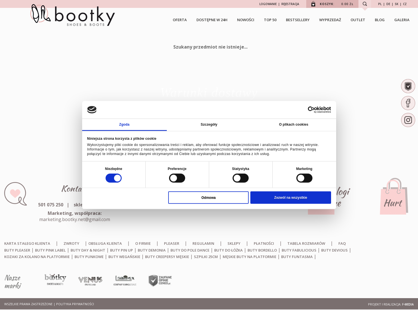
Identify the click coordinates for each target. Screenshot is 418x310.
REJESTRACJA (290, 4)
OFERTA (180, 19)
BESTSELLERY (298, 19)
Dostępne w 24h (211, 19)
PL (380, 4)
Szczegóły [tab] (209, 124)
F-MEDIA (408, 304)
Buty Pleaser (17, 250)
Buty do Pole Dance (189, 250)
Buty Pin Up (121, 250)
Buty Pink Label (50, 250)
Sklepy (233, 243)
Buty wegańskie (124, 256)
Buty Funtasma (297, 256)
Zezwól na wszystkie (290, 197)
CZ (405, 4)
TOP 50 (270, 19)
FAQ (342, 243)
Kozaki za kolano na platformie (37, 256)
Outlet (358, 19)
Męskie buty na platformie (249, 256)
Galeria (402, 19)
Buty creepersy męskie (167, 256)
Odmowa (209, 197)
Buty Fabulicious (299, 250)
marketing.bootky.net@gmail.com (74, 219)
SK (396, 4)
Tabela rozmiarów (306, 243)
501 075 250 (50, 205)
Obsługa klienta (105, 243)
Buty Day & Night (88, 250)
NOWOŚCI (245, 19)
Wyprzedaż (330, 19)
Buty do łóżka (228, 250)
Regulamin (203, 243)
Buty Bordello (262, 250)
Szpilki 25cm (206, 256)
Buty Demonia (152, 250)
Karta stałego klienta (27, 243)
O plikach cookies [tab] (293, 124)
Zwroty (71, 243)
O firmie (143, 243)
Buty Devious (334, 250)
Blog (380, 19)
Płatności (264, 243)
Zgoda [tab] (124, 124)
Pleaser (171, 243)
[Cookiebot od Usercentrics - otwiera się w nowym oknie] (306, 109)
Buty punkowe (89, 256)
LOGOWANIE (268, 4)
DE (388, 4)
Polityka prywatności (75, 304)
